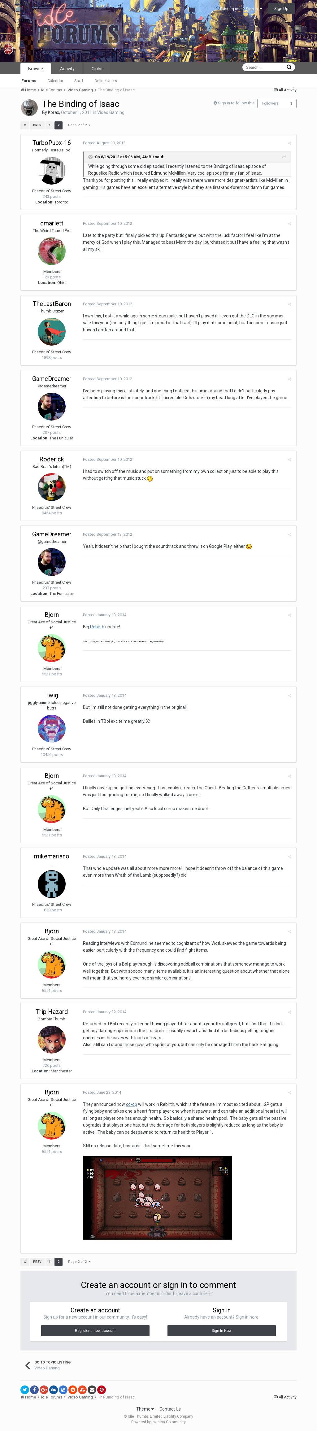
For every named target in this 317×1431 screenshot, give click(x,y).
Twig (51, 695)
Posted (104, 143)
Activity (67, 68)
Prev (37, 125)
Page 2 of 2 (79, 125)
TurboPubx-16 (52, 142)
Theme (145, 1409)
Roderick (51, 459)
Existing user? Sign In (241, 9)
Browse (35, 68)
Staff (78, 80)
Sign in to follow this (236, 103)
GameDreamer (52, 378)
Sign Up (281, 8)
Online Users (105, 80)
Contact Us (170, 1409)
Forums (28, 80)
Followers (270, 103)
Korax (53, 112)
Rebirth (97, 626)
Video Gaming (110, 112)
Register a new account (95, 1330)
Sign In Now (222, 1330)
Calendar (55, 80)
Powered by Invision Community (158, 1422)
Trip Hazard (52, 1011)
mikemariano (51, 856)
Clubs (97, 68)
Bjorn (52, 614)
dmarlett (51, 223)
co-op (131, 1104)
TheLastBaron (52, 304)
